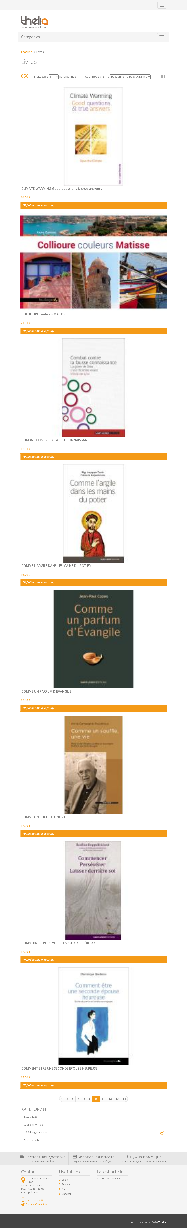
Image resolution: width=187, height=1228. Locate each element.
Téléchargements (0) (35, 1132)
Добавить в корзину (38, 205)
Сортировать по (97, 76)
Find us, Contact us (36, 1204)
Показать (41, 76)
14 (124, 1098)
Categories (30, 36)
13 (117, 1098)
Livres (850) (30, 1117)
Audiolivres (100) (33, 1125)
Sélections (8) (31, 1140)
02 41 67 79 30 (35, 1200)
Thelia (162, 1222)
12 (110, 1098)
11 (103, 1098)
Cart (64, 1189)
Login (65, 1179)
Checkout (67, 1194)
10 (96, 1098)
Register (66, 1184)
